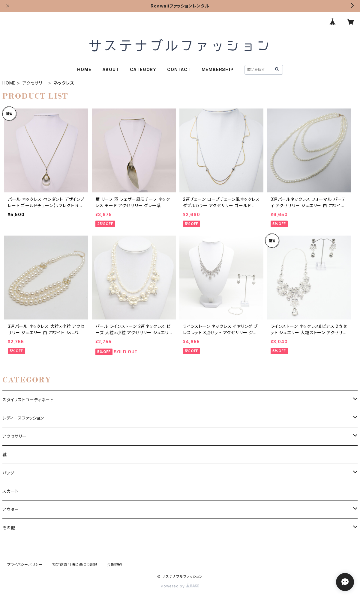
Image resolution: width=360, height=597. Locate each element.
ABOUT (110, 69)
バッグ (8, 472)
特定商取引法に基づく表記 (74, 564)
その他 (8, 527)
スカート (10, 491)
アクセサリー (34, 82)
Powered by (180, 586)
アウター (10, 509)
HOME (84, 69)
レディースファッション (23, 417)
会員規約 (114, 564)
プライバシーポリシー (25, 564)
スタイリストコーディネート (27, 399)
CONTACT (179, 69)
